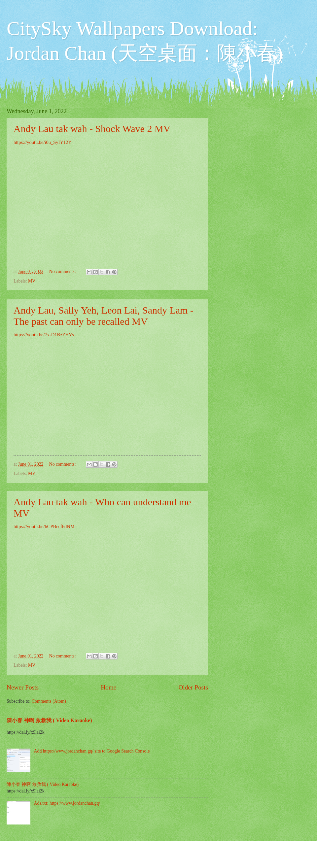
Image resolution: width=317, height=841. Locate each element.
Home (108, 687)
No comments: (63, 271)
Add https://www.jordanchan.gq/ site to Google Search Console (92, 751)
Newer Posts (23, 687)
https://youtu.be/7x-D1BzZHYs (44, 334)
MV (31, 281)
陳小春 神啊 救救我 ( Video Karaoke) (49, 720)
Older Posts (193, 687)
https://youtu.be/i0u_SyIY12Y (43, 142)
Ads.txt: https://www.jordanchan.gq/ (67, 803)
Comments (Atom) (49, 701)
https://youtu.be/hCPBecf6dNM (44, 526)
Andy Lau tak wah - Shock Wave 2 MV (92, 128)
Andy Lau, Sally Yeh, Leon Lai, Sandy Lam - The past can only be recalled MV (104, 316)
